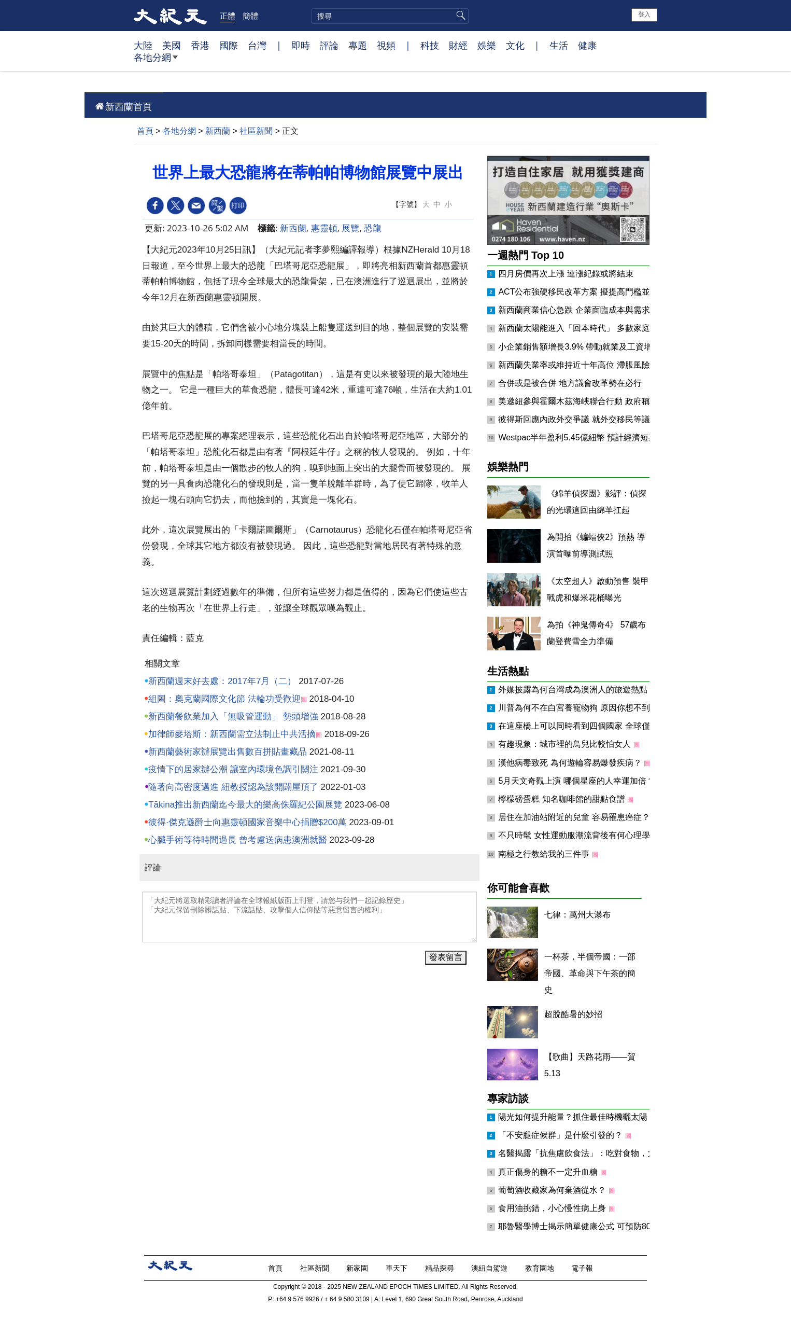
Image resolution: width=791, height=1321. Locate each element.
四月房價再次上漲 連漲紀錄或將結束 (565, 273)
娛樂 (486, 45)
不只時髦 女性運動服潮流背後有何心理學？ (579, 835)
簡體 (250, 15)
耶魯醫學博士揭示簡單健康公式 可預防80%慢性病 (591, 1226)
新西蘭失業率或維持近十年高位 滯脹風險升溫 (582, 364)
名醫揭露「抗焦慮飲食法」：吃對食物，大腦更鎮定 (594, 1153)
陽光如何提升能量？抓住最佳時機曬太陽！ (578, 1117)
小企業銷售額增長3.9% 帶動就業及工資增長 (579, 346)
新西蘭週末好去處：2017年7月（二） (222, 681)
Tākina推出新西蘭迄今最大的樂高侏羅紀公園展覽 (245, 805)
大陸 (143, 45)
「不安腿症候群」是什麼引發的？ (561, 1135)
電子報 (583, 1268)
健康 (587, 45)
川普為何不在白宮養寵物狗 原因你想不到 (575, 707)
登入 (644, 14)
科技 (429, 45)
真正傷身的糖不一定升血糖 (549, 1171)
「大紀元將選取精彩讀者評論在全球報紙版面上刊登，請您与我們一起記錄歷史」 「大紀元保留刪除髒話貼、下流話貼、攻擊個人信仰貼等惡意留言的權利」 (309, 917)
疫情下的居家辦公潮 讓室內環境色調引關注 (233, 769)
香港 (200, 45)
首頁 (145, 131)
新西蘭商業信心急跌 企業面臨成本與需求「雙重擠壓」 (598, 309)
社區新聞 (256, 131)
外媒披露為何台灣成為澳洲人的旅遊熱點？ (578, 689)
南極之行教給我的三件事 (544, 854)
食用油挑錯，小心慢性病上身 (553, 1208)
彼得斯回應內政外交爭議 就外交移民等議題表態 (586, 419)
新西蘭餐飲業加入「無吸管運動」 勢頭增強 (233, 716)
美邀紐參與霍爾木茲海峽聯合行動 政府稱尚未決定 (590, 401)
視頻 (386, 45)
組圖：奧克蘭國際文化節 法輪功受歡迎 (224, 699)
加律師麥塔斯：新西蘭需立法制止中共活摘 (232, 734)
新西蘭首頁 (128, 106)
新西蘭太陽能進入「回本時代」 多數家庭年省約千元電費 (603, 328)
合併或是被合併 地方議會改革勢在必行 (569, 383)
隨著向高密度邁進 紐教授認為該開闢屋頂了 (233, 787)
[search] (390, 16)
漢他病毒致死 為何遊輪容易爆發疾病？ (571, 762)
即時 (300, 45)
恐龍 (373, 228)
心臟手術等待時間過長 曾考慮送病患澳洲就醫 (237, 840)
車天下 (397, 1268)
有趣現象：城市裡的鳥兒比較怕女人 (565, 744)
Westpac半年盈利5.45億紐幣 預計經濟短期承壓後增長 (598, 437)
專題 (357, 45)
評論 (329, 45)
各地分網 (156, 61)
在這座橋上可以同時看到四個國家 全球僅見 (579, 725)
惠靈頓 (324, 228)
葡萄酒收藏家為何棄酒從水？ (553, 1190)
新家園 (358, 1268)
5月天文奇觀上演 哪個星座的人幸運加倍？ (577, 780)
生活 (558, 45)
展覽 (350, 228)
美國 (171, 45)
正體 (227, 15)
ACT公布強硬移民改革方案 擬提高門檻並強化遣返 (590, 291)
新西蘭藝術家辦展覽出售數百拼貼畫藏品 (227, 752)
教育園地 (540, 1268)
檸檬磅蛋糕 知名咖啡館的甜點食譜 (562, 799)
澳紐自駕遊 (490, 1268)
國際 (228, 45)
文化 (515, 45)
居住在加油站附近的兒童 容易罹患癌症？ (575, 817)
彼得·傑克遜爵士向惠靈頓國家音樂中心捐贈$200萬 (247, 822)
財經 (458, 45)
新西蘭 (217, 131)
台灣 (257, 45)
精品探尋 (440, 1268)
